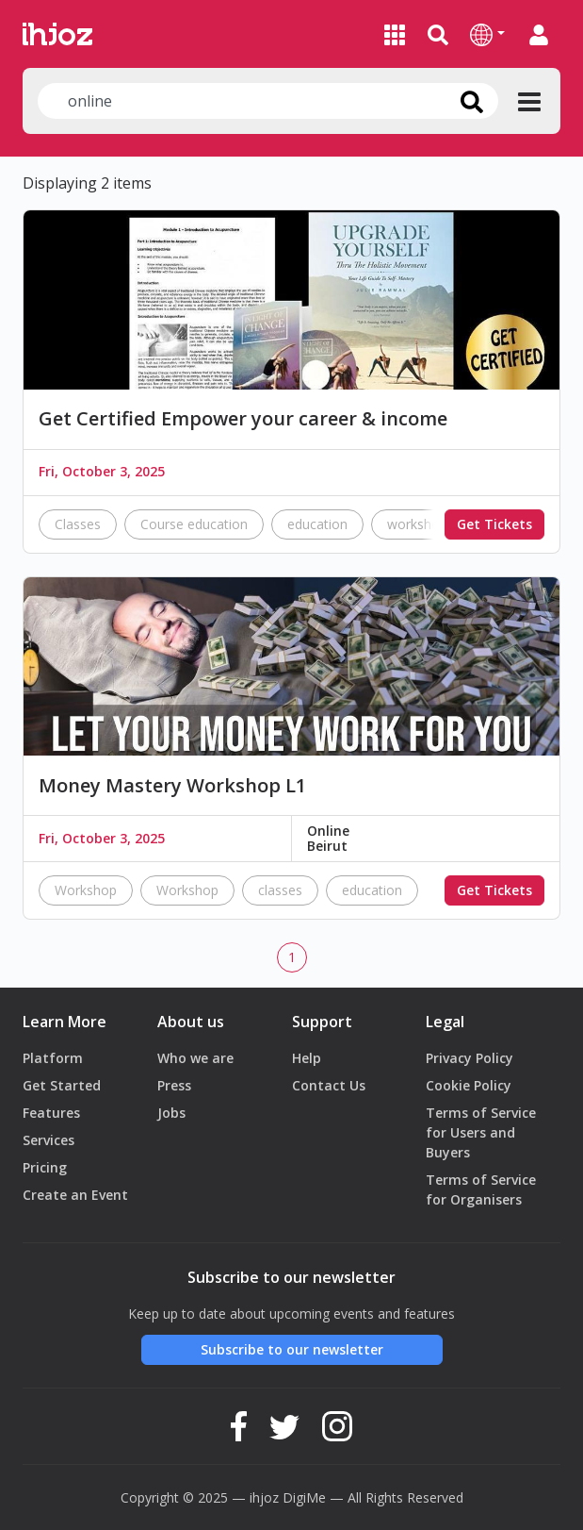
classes (280, 890)
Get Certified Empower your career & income (243, 418)
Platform (53, 1058)
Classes (78, 524)
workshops (420, 524)
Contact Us (328, 1085)
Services (48, 1140)
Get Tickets (494, 524)
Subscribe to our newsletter (292, 1349)
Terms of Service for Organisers (481, 1189)
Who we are (195, 1058)
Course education (194, 524)
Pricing (45, 1167)
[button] (487, 34)
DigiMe (304, 1497)
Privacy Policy (469, 1058)
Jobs (171, 1113)
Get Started (62, 1085)
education (317, 524)
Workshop (86, 890)
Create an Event (75, 1195)
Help (306, 1058)
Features (51, 1113)
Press (174, 1085)
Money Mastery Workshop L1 (172, 785)
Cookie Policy (468, 1085)
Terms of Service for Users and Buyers (481, 1132)
